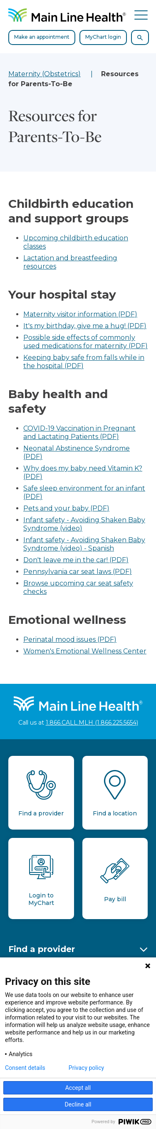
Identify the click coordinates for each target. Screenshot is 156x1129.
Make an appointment (41, 37)
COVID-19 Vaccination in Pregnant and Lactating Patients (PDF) (79, 432)
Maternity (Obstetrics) (44, 74)
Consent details (25, 1067)
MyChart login (103, 37)
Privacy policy (86, 1067)
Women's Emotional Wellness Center (84, 651)
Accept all (78, 1087)
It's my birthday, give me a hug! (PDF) (84, 326)
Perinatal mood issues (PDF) (69, 639)
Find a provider (41, 949)
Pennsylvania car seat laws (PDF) (77, 572)
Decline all (78, 1104)
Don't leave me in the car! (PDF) (76, 560)
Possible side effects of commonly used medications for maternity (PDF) (85, 342)
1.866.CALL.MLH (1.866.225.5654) (92, 722)
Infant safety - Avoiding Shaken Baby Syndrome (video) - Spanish (84, 544)
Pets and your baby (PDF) (66, 508)
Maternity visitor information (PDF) (80, 314)
